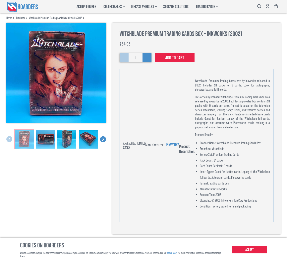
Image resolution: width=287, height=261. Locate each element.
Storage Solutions (176, 6)
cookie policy (172, 252)
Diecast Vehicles (142, 6)
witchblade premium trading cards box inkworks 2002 (55, 18)
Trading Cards (205, 6)
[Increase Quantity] (147, 57)
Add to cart (174, 58)
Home (9, 18)
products (20, 18)
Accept (249, 250)
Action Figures (86, 6)
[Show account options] (267, 7)
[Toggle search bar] (259, 7)
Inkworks (172, 144)
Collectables (112, 6)
